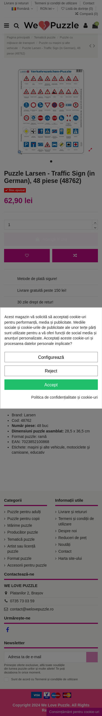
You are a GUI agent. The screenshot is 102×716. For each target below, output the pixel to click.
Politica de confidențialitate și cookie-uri (64, 397)
